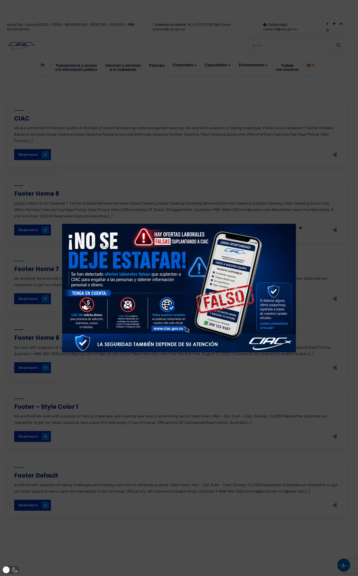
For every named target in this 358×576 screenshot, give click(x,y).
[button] (10, 570)
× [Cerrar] (300, 227)
